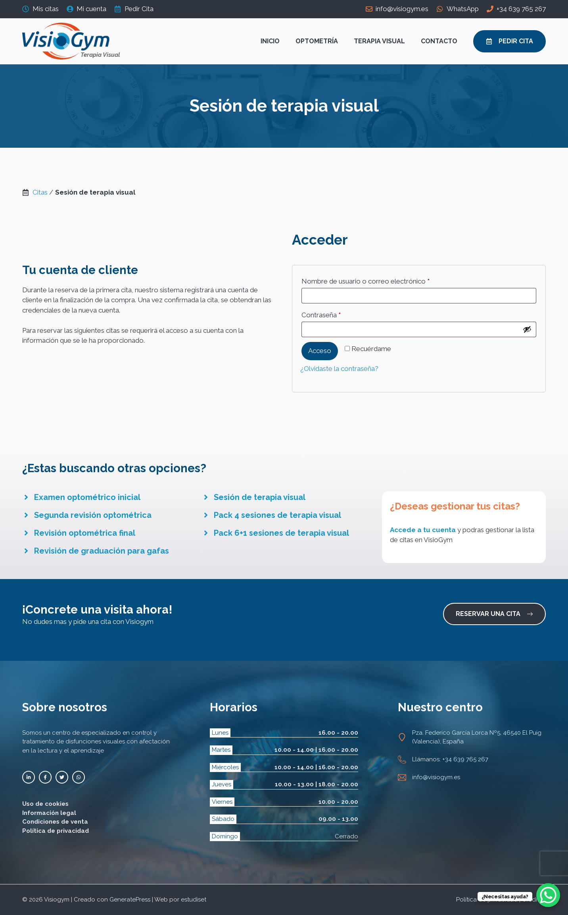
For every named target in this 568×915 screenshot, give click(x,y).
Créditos (534, 899)
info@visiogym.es (402, 9)
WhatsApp (463, 9)
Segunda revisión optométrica (93, 515)
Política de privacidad (55, 830)
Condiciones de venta (55, 821)
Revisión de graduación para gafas (101, 551)
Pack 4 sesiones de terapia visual (277, 515)
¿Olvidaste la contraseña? (339, 369)
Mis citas (46, 9)
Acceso (319, 351)
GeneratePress (129, 899)
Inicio (270, 41)
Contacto (439, 41)
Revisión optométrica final (84, 533)
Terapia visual (379, 41)
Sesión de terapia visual (259, 497)
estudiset (193, 899)
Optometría (317, 41)
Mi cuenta (91, 9)
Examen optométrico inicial (87, 497)
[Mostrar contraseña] (527, 329)
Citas (40, 192)
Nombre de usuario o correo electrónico (382, 279)
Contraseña (337, 313)
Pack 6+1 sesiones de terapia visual (281, 533)
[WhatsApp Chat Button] (548, 895)
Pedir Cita (139, 9)
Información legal (49, 813)
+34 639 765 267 (521, 9)
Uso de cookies (45, 803)
